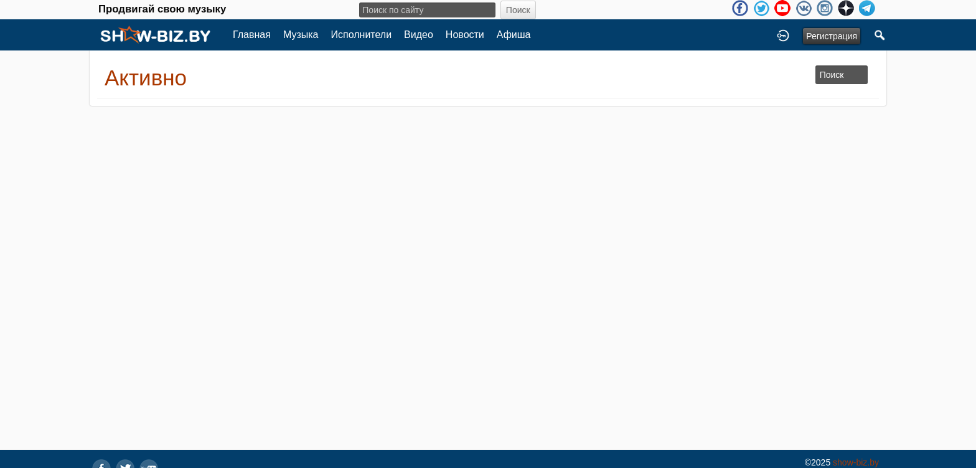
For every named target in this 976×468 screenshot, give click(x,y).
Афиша (514, 34)
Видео (418, 34)
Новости (465, 34)
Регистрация (831, 36)
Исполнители (361, 34)
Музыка (301, 34)
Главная (252, 34)
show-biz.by (856, 462)
